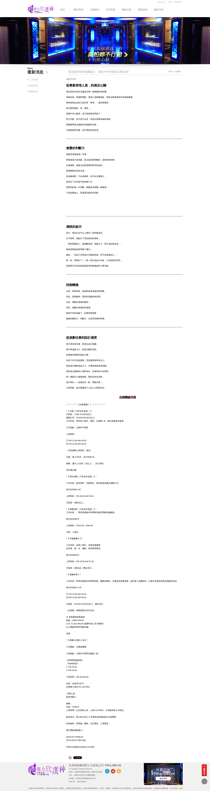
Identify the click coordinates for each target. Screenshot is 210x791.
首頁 (62, 9)
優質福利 (143, 9)
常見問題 (110, 9)
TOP (204, 781)
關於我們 (78, 9)
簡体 (170, 2)
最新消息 (159, 9)
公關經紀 (94, 9)
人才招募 (33, 79)
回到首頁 (161, 2)
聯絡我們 (178, 2)
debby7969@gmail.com (86, 778)
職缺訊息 (127, 9)
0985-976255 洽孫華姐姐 (84, 775)
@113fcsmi (82, 781)
